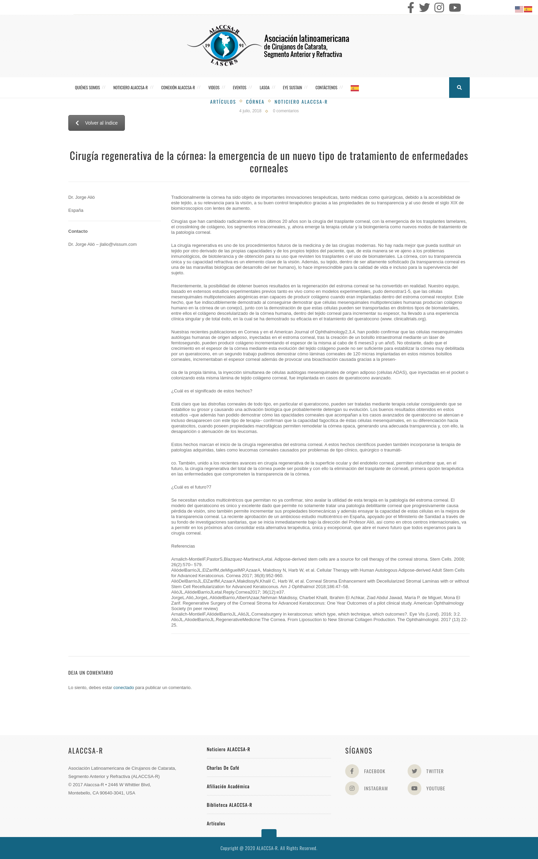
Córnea (255, 101)
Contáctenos (326, 87)
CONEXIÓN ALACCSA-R (178, 87)
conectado (124, 687)
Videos (213, 87)
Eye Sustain (292, 87)
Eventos (239, 87)
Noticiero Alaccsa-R (301, 101)
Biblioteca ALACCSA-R (230, 804)
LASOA (265, 87)
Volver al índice (96, 123)
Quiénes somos (87, 87)
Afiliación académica (228, 786)
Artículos (223, 101)
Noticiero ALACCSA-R (130, 87)
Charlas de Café (223, 767)
